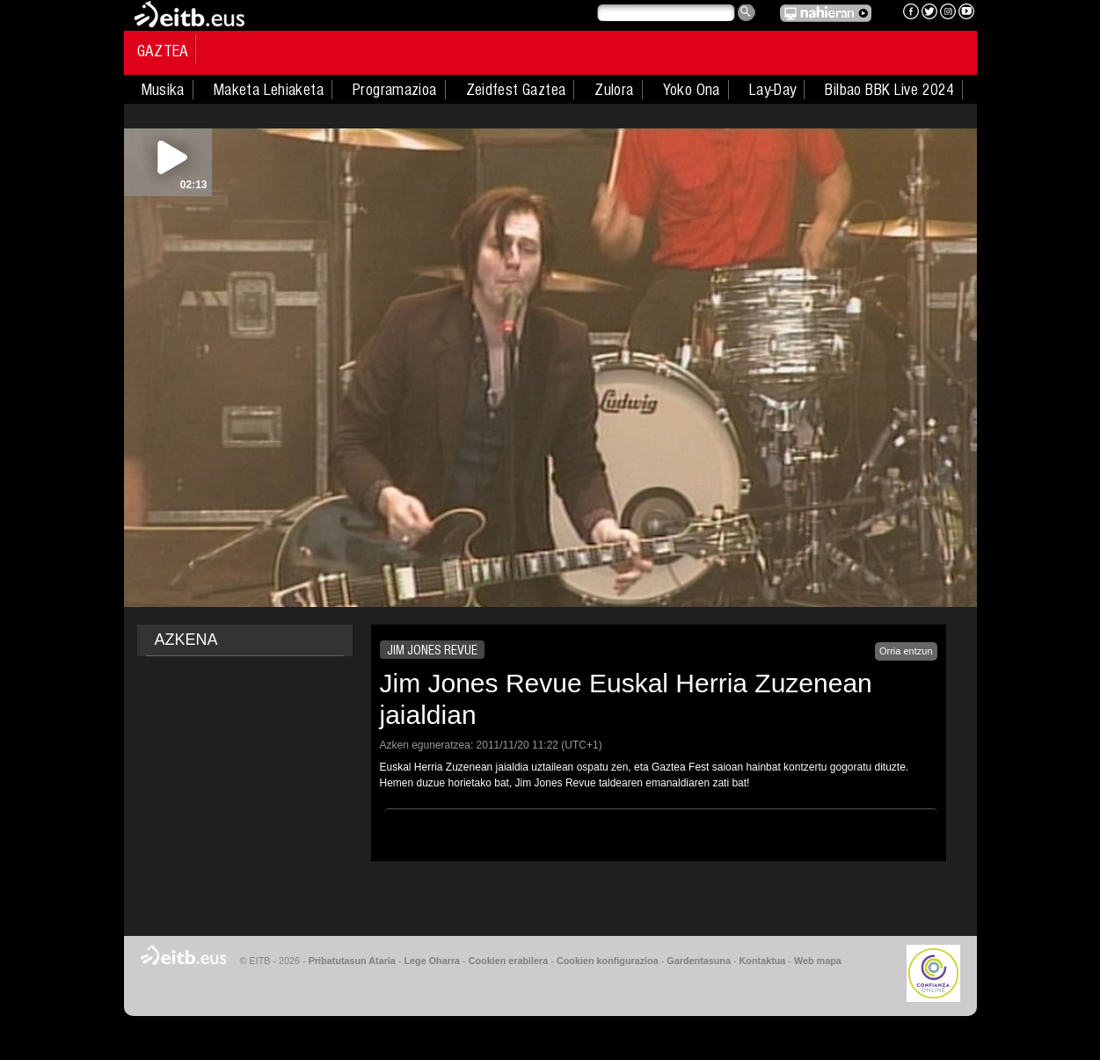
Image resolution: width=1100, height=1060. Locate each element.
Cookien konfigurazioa (608, 960)
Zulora (613, 89)
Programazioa (395, 89)
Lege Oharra (432, 960)
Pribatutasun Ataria (352, 960)
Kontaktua (762, 960)
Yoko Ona (691, 89)
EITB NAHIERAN (825, 13)
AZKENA (186, 639)
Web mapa (817, 960)
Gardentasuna (699, 960)
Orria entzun (906, 651)
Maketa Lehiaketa (269, 89)
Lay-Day (773, 89)
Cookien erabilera (509, 960)
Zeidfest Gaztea (516, 89)
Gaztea (163, 51)
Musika (163, 89)
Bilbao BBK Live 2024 (889, 89)
